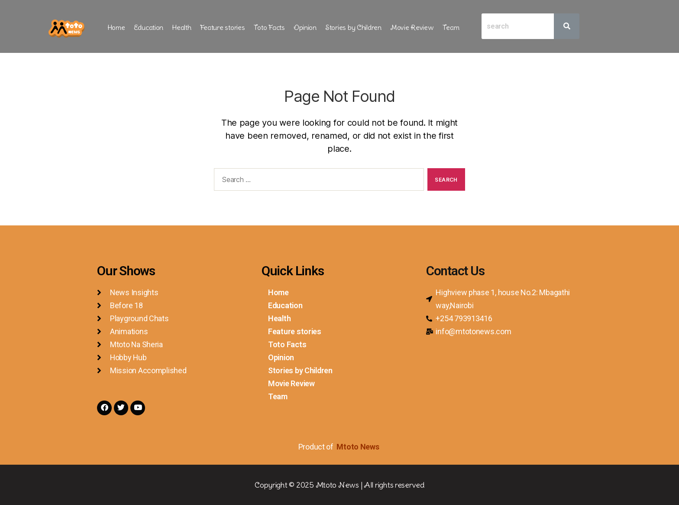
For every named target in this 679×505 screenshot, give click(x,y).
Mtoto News (358, 446)
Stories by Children (353, 27)
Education (149, 27)
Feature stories (222, 27)
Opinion (305, 27)
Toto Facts (269, 27)
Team (451, 27)
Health (181, 27)
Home (116, 27)
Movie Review (412, 27)
